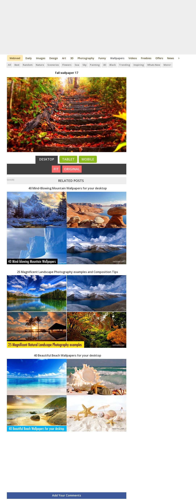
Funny (102, 58)
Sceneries (53, 64)
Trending (124, 64)
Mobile (87, 159)
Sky (85, 64)
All (9, 64)
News (170, 58)
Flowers (66, 64)
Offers (159, 58)
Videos (132, 58)
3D (71, 58)
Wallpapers (117, 58)
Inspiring (139, 64)
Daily (29, 58)
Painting (95, 64)
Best (16, 64)
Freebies (146, 58)
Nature (40, 64)
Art (64, 58)
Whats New (153, 64)
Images (40, 58)
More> (167, 64)
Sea (77, 64)
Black (112, 64)
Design (53, 58)
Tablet (68, 159)
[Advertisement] (98, 27)
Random (27, 64)
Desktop (46, 159)
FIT (56, 169)
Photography (86, 58)
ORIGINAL (72, 169)
